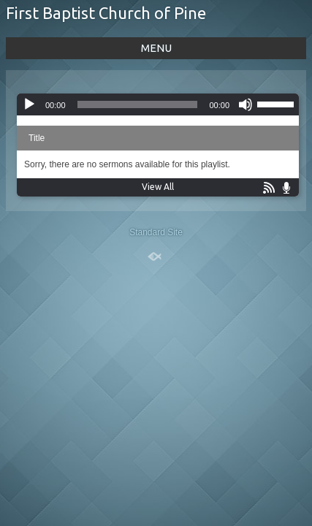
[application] (158, 104)
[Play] (29, 104)
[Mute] (245, 104)
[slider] (137, 104)
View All (158, 186)
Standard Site (156, 232)
